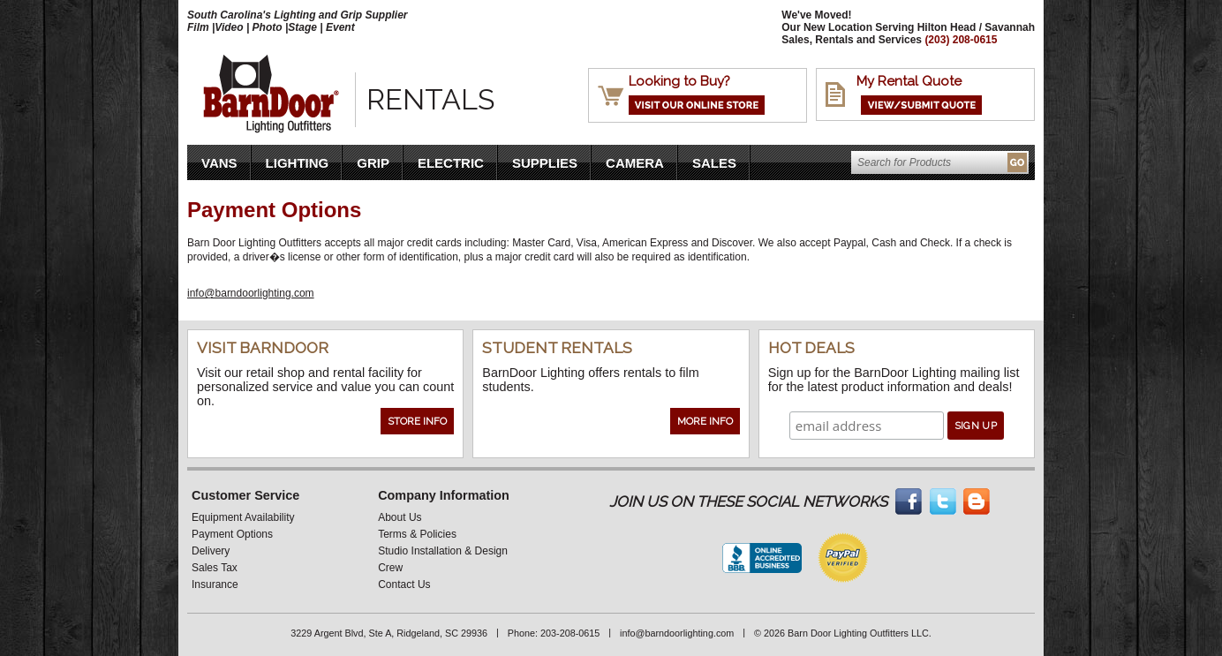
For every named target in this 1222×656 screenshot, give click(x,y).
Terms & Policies (417, 534)
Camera (635, 162)
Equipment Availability (243, 517)
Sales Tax (215, 568)
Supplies (544, 162)
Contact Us (404, 584)
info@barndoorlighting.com (250, 293)
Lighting (297, 162)
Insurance (215, 584)
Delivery (211, 551)
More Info (705, 421)
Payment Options (232, 534)
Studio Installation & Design (443, 551)
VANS (219, 162)
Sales (714, 162)
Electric (451, 162)
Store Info (417, 421)
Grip (373, 162)
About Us (399, 517)
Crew (390, 568)
